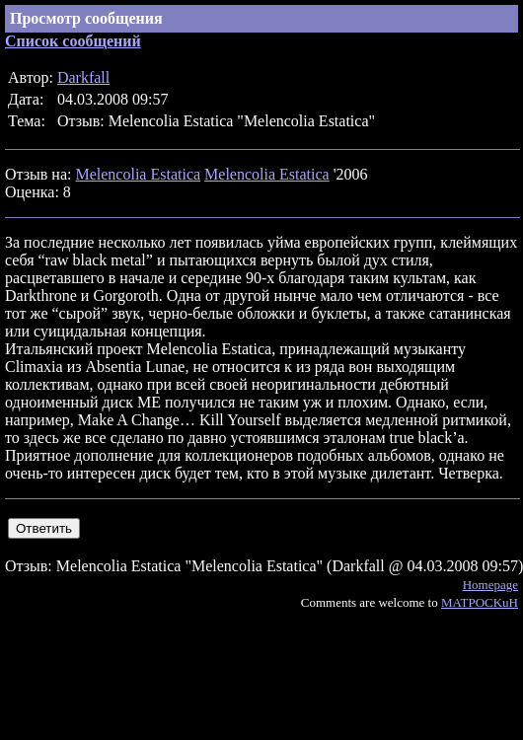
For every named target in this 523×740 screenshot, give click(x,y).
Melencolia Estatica (137, 174)
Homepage (490, 584)
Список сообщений (73, 41)
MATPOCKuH (479, 602)
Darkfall (83, 77)
